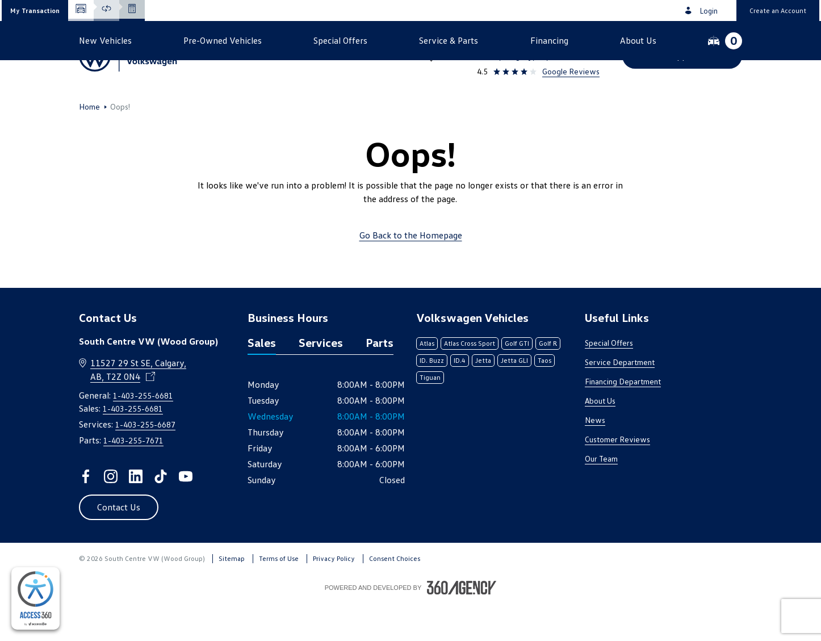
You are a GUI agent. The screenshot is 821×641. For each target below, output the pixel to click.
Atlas (427, 381)
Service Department (620, 400)
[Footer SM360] (461, 625)
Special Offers (609, 381)
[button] (35, 10)
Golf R (548, 381)
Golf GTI (517, 381)
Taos (544, 398)
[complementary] (35, 598)
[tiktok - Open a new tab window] (160, 514)
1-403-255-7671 (133, 478)
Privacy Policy (334, 596)
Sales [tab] (262, 380)
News (595, 458)
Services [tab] (321, 380)
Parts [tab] (379, 380)
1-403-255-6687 (145, 462)
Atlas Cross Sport (469, 381)
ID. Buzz (432, 398)
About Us (600, 438)
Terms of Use (279, 596)
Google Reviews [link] (571, 71)
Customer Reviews (617, 477)
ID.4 (460, 398)
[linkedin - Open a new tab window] (136, 514)
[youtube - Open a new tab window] (185, 514)
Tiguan (430, 415)
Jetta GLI (514, 398)
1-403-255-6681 (566, 41)
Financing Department (623, 419)
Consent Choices (394, 596)
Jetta (483, 398)
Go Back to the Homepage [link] (410, 273)
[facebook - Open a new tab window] (86, 514)
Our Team (601, 496)
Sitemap (232, 596)
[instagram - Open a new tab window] (111, 514)
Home (89, 144)
